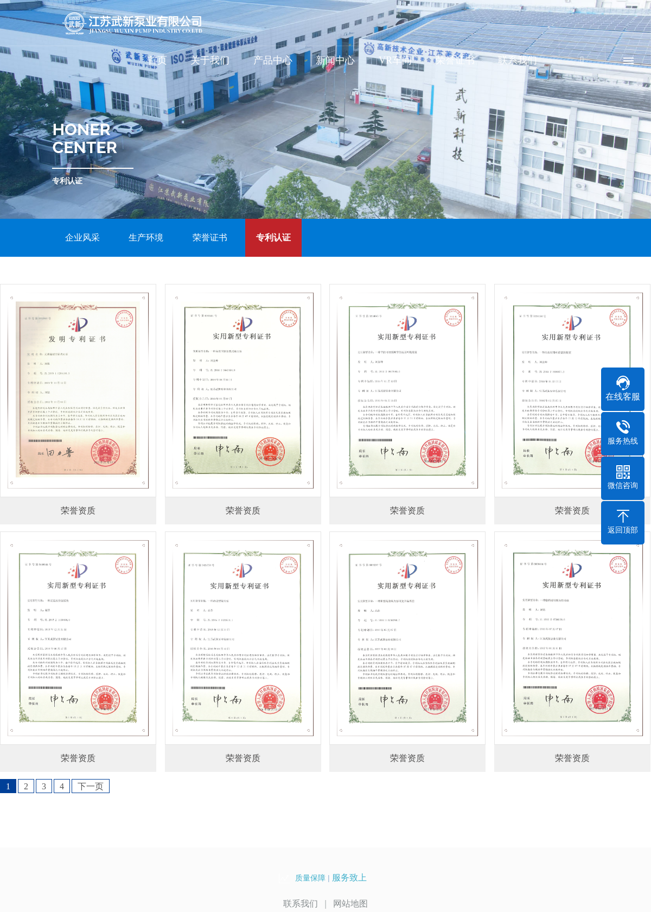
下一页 (91, 786)
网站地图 (350, 903)
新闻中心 (335, 60)
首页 (157, 60)
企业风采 (82, 237)
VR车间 (395, 60)
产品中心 (272, 60)
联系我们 (517, 60)
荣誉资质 (78, 510)
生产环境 (146, 237)
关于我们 (209, 60)
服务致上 (349, 877)
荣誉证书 (455, 60)
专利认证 (273, 237)
